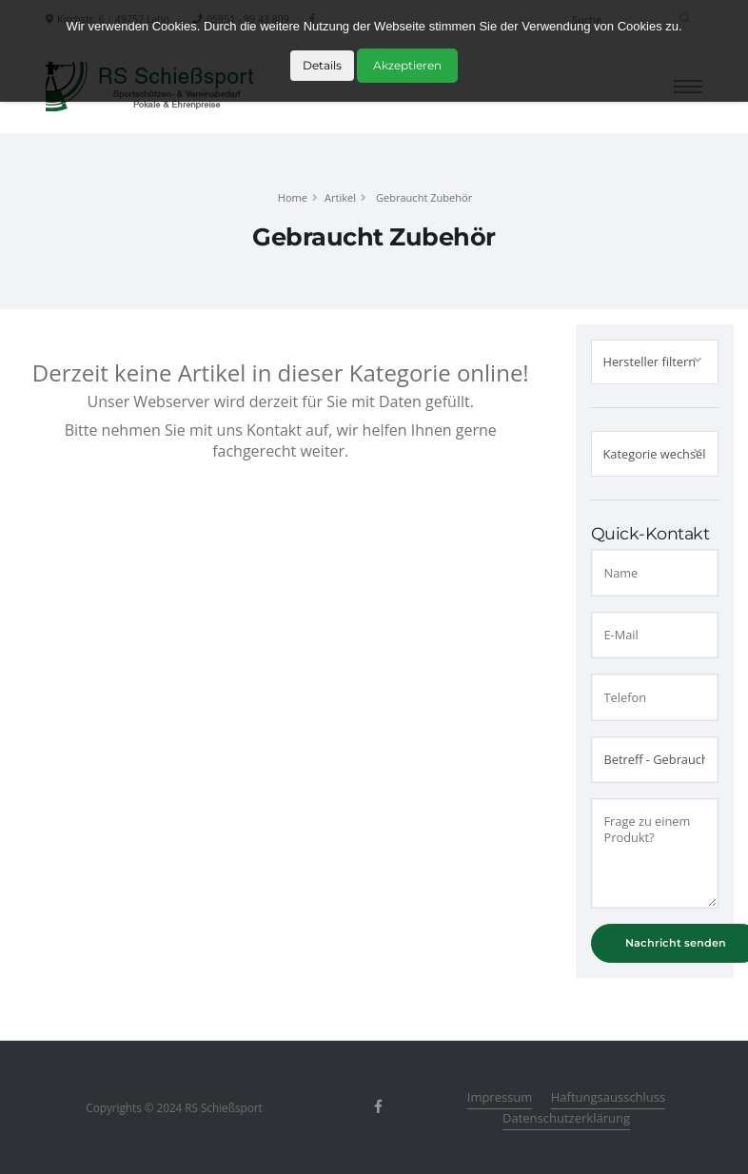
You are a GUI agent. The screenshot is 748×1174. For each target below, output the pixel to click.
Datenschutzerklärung (566, 1117)
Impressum (500, 1097)
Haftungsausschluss (608, 1097)
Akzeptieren (407, 65)
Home (292, 197)
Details (322, 65)
